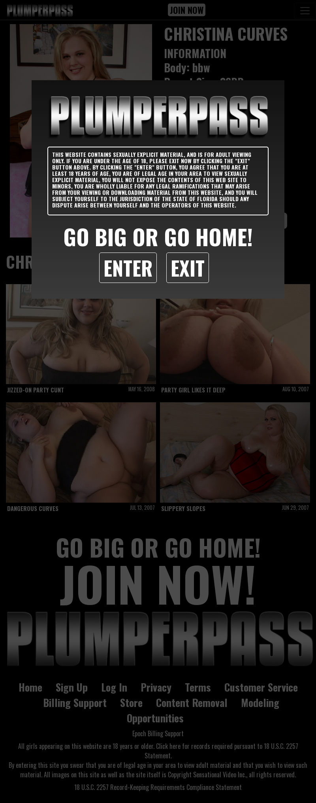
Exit (188, 267)
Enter (127, 267)
